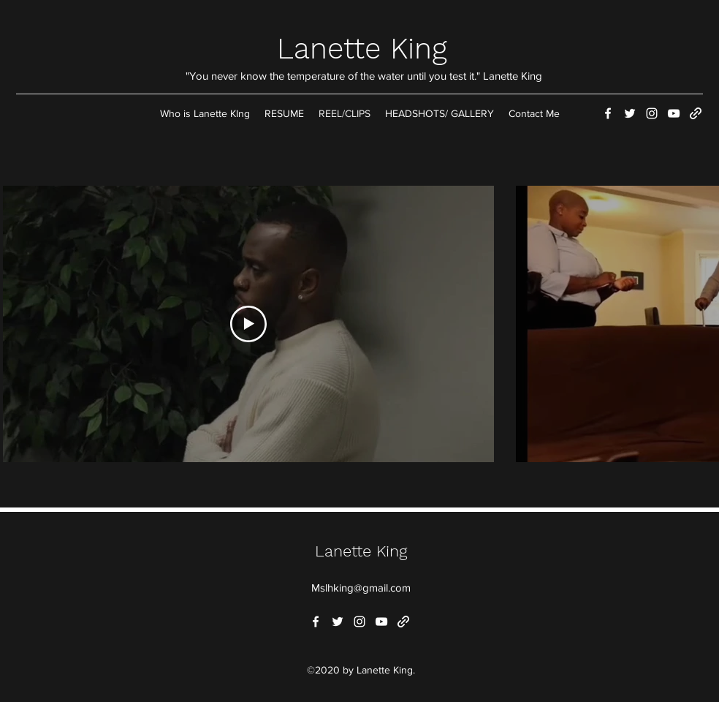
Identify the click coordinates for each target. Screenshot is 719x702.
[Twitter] (630, 113)
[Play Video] (248, 324)
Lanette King (362, 48)
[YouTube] (673, 113)
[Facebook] (608, 113)
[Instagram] (651, 113)
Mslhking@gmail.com (361, 587)
